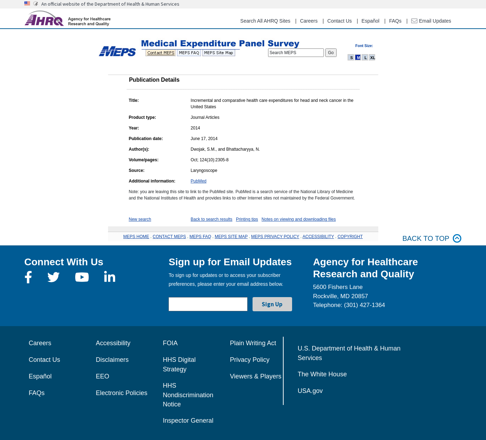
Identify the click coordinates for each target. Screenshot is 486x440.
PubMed (199, 181)
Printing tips (247, 219)
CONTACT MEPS (169, 236)
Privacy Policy (249, 359)
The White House (322, 374)
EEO (102, 376)
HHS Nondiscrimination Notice (188, 395)
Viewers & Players (255, 376)
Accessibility (113, 343)
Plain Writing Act (253, 343)
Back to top (432, 239)
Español (371, 21)
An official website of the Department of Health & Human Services (110, 4)
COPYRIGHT (350, 236)
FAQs (395, 21)
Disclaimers (112, 359)
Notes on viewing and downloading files (299, 219)
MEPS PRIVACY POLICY (275, 236)
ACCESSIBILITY (318, 236)
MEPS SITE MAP (231, 236)
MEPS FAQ (200, 236)
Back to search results (211, 219)
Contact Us (339, 21)
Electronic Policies (121, 392)
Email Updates (431, 21)
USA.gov (310, 390)
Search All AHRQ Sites (265, 21)
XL (372, 58)
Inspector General (188, 420)
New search (140, 219)
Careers (309, 21)
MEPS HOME (136, 236)
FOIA (170, 343)
